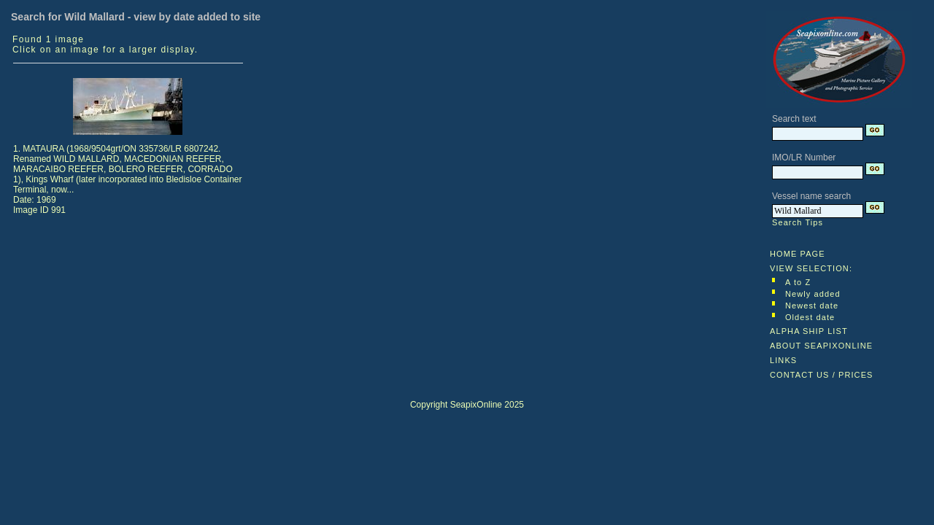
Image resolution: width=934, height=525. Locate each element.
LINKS (783, 360)
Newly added (813, 293)
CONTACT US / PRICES (821, 374)
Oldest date (810, 317)
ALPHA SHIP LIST (809, 331)
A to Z (798, 282)
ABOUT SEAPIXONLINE (821, 345)
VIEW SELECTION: (811, 268)
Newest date (811, 305)
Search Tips (797, 222)
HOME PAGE (797, 253)
